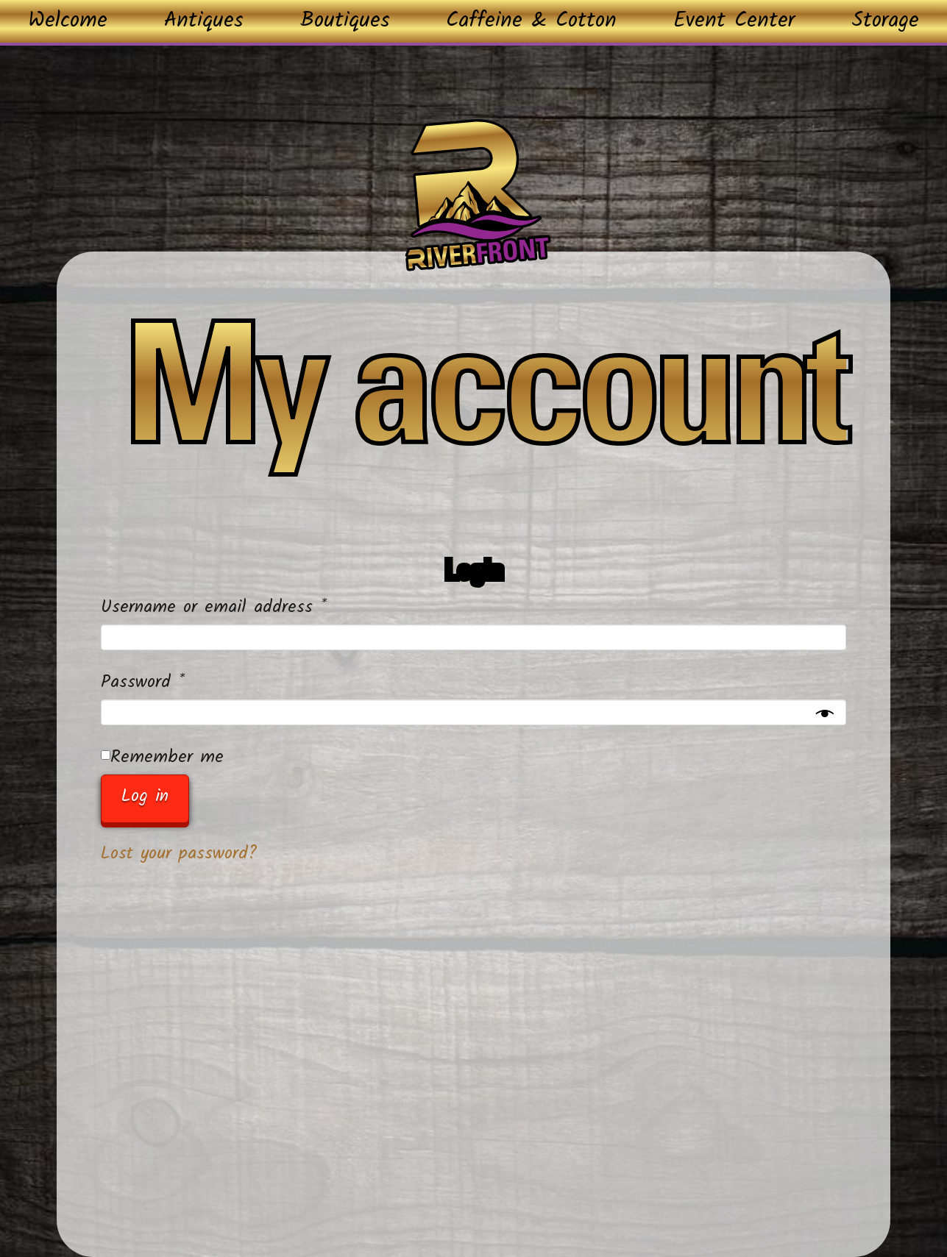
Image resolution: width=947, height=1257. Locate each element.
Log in (145, 796)
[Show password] (825, 715)
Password (175, 682)
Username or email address (246, 607)
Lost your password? (179, 853)
